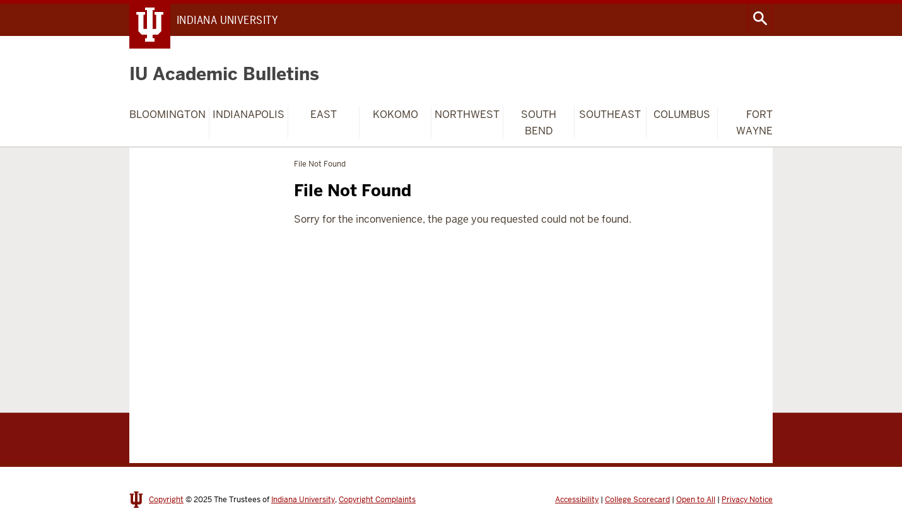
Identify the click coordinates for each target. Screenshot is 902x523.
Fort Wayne (754, 123)
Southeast (610, 114)
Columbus (681, 114)
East (323, 114)
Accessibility (577, 500)
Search (760, 18)
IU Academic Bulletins (224, 73)
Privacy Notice (747, 500)
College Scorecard (637, 500)
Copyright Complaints (377, 500)
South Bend (538, 123)
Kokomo (395, 114)
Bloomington (167, 114)
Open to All (695, 500)
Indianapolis (248, 114)
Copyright (166, 500)
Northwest (467, 114)
